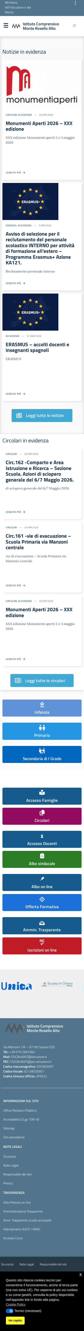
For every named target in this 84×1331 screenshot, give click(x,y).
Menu (6, 26)
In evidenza (25, 115)
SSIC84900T (19, 1056)
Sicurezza (9, 1156)
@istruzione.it (37, 1056)
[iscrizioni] (16, 986)
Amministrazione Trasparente (23, 1211)
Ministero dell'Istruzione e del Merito (18, 7)
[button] (9, 1311)
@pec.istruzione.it (39, 1061)
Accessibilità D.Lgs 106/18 (21, 1119)
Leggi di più (16, 172)
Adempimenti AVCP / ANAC (22, 1229)
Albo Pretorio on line (17, 1202)
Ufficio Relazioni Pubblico (20, 1110)
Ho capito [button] (15, 1320)
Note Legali (11, 1165)
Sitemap (8, 1128)
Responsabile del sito (17, 1174)
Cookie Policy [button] (16, 1304)
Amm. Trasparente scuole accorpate (27, 1220)
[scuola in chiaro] (57, 984)
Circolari (11, 115)
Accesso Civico (13, 1238)
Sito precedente (14, 1137)
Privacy (8, 1183)
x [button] (80, 1274)
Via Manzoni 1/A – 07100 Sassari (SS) (29, 1047)
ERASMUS (11, 225)
